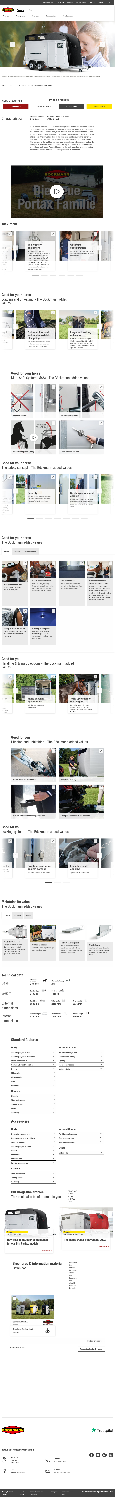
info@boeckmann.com (62, 1472)
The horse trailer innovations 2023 (85, 1260)
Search (92, 2)
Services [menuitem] (35, 16)
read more (46, 1271)
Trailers (10, 97)
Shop (30, 10)
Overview (15, 118)
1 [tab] (35, 286)
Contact (70, 2)
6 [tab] (79, 286)
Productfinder (81, 2)
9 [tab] (93, 736)
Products (10, 1253)
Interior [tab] (6, 563)
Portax (30, 97)
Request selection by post (91, 1370)
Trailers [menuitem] (6, 16)
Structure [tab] (17, 934)
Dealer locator (48, 2)
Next (102, 56)
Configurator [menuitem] (68, 16)
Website (20, 10)
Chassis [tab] (7, 934)
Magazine (60, 2)
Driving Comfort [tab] (30, 563)
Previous (12, 56)
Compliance (55, 1492)
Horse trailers (20, 97)
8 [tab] (84, 736)
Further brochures (94, 1362)
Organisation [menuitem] (51, 16)
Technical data (43, 118)
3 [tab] (53, 286)
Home (4, 97)
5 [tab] (71, 286)
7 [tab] (84, 529)
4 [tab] (62, 286)
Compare (73, 118)
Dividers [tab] (17, 563)
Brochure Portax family (14, 1318)
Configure (98, 118)
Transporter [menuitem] (20, 16)
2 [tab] (44, 286)
